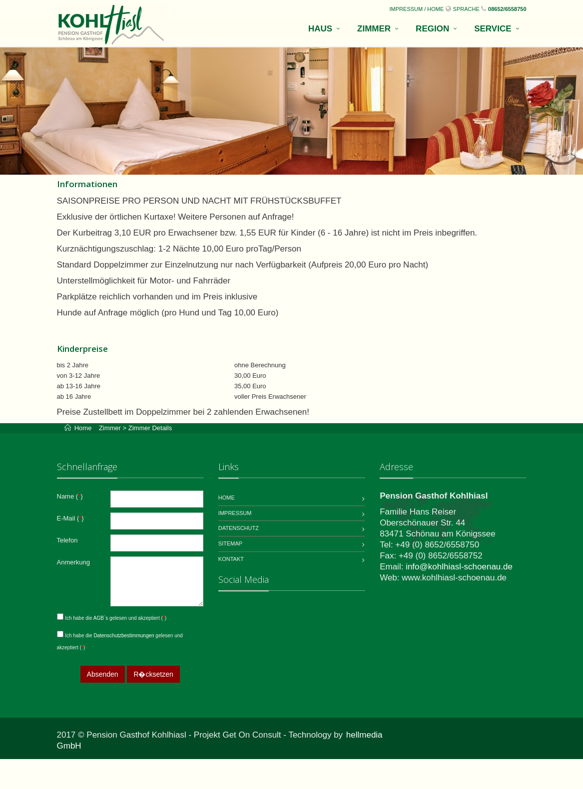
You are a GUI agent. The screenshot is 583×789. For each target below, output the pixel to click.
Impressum (235, 513)
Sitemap (230, 543)
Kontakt (231, 559)
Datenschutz (238, 528)
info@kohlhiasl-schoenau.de (459, 566)
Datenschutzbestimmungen (124, 635)
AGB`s (101, 618)
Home (85, 428)
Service (492, 28)
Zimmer (374, 28)
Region (432, 28)
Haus (320, 28)
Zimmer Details (150, 428)
